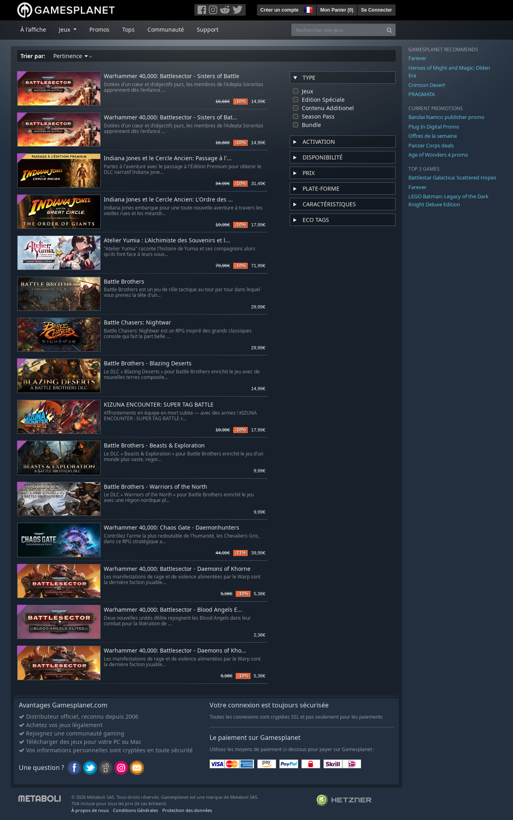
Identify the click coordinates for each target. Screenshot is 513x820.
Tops (128, 29)
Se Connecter (376, 10)
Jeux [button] (65, 29)
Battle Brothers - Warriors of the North (155, 487)
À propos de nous (90, 810)
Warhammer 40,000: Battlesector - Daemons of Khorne (177, 569)
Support (207, 29)
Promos (99, 29)
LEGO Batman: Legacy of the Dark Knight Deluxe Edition (448, 200)
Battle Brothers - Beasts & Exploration (154, 445)
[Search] (389, 30)
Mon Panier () (336, 10)
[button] (307, 9)
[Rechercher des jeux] (337, 30)
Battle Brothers (124, 281)
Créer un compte (280, 10)
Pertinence (72, 56)
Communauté (165, 29)
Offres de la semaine (432, 135)
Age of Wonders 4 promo (438, 154)
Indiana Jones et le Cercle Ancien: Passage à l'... (168, 158)
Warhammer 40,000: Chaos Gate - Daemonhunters (171, 527)
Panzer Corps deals (431, 145)
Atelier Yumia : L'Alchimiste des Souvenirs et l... (167, 240)
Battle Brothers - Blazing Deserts (148, 363)
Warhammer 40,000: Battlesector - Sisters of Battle (171, 76)
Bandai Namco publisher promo (446, 117)
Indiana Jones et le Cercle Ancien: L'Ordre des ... (168, 199)
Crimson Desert (426, 85)
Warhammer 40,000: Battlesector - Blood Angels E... (173, 609)
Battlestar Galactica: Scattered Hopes (452, 177)
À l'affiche (33, 29)
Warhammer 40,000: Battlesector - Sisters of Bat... (170, 117)
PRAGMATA (421, 94)
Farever (417, 58)
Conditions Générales (135, 810)
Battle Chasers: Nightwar (137, 322)
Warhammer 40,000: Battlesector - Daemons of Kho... (175, 650)
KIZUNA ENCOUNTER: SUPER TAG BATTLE (159, 404)
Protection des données (187, 810)
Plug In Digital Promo (433, 126)
